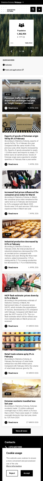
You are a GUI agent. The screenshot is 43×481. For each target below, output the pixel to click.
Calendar (8, 65)
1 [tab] (19, 51)
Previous (11, 51)
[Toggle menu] (39, 9)
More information (14, 466)
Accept (27, 473)
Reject (12, 473)
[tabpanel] (21, 33)
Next (31, 51)
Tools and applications (13, 70)
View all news (21, 431)
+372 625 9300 (15, 447)
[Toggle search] (33, 9)
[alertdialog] (21, 464)
